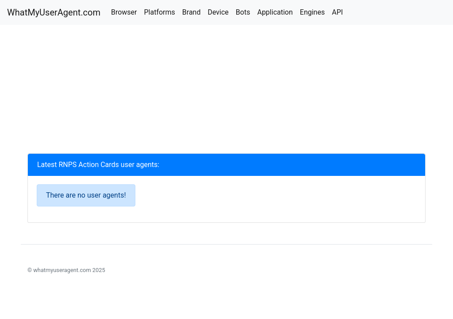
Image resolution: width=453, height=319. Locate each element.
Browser (124, 12)
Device (217, 12)
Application (274, 12)
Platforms (159, 12)
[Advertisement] (226, 91)
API (337, 12)
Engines (312, 12)
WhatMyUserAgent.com (53, 12)
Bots (243, 12)
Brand (191, 12)
